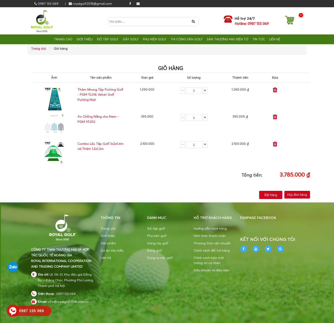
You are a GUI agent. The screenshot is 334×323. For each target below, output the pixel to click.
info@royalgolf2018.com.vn (68, 302)
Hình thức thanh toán (210, 236)
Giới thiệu (108, 236)
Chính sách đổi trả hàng (212, 250)
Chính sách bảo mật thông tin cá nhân (209, 260)
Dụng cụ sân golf (160, 258)
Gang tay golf (157, 243)
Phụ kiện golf (157, 236)
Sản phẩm (108, 243)
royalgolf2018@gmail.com (90, 3)
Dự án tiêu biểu (112, 250)
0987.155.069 (66, 294)
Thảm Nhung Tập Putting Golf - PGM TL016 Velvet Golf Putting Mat (100, 94)
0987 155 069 (46, 3)
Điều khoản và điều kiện (211, 270)
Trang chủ (38, 48)
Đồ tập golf (156, 228)
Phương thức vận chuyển (212, 243)
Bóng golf (154, 250)
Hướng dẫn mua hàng (210, 228)
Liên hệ (106, 258)
